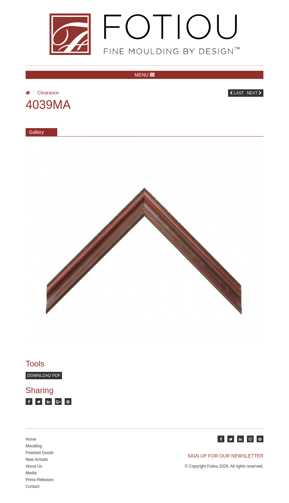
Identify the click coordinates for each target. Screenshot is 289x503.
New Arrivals (37, 459)
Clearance (48, 92)
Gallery (36, 132)
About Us (34, 466)
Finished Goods (40, 452)
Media (31, 473)
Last (237, 93)
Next (254, 93)
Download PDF (43, 375)
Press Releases (40, 479)
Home (31, 439)
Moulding (34, 446)
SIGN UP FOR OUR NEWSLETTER (225, 455)
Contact (32, 486)
